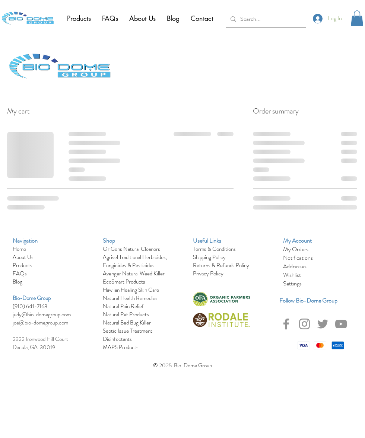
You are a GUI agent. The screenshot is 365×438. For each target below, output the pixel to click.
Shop (109, 240)
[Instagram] (304, 324)
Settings (292, 283)
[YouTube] (341, 324)
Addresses (295, 266)
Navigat (22, 240)
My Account (297, 240)
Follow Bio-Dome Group (308, 300)
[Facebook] (286, 324)
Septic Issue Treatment (127, 331)
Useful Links (207, 240)
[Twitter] (322, 324)
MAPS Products (121, 347)
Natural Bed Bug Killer (127, 323)
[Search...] (265, 19)
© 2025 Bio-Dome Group (182, 365)
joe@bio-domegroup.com (40, 323)
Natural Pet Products (126, 314)
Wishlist (292, 275)
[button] (357, 18)
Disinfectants (117, 339)
